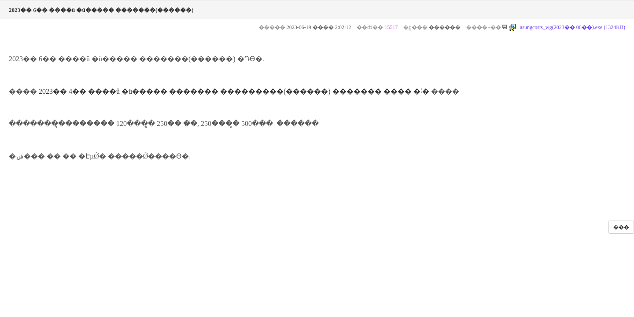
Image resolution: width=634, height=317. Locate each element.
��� (621, 227)
